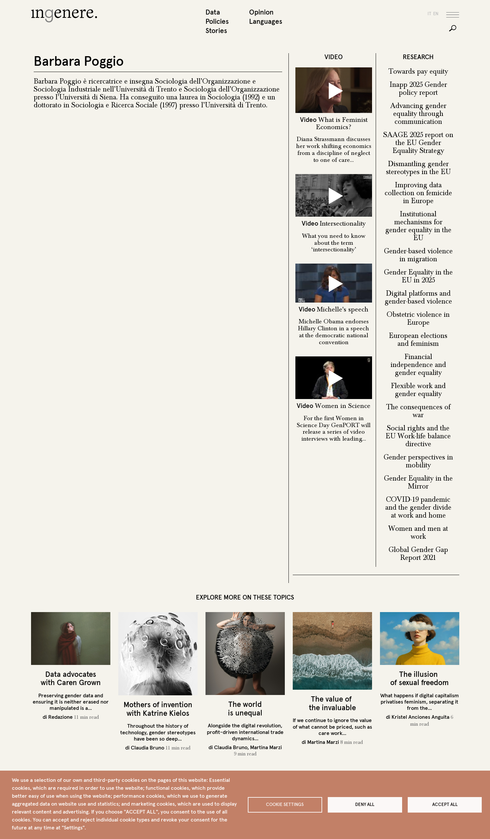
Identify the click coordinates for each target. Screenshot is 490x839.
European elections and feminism (418, 340)
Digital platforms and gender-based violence (418, 298)
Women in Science (342, 407)
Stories (216, 31)
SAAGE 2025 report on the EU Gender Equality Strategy (418, 143)
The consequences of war (418, 411)
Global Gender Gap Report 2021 (418, 554)
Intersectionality (343, 224)
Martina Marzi (266, 748)
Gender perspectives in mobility (418, 462)
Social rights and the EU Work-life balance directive (418, 436)
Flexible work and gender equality (418, 390)
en (435, 14)
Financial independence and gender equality (418, 365)
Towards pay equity (418, 72)
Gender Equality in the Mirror (418, 483)
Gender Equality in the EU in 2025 (418, 277)
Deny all (364, 804)
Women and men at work (418, 533)
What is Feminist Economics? (341, 123)
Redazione (60, 717)
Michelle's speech (342, 310)
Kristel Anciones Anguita (420, 717)
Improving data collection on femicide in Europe (418, 193)
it (429, 14)
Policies (217, 22)
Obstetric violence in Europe (418, 319)
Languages (265, 22)
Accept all (445, 804)
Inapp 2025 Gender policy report (418, 89)
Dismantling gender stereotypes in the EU (418, 168)
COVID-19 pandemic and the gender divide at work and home (418, 508)
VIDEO (333, 57)
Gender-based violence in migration (418, 255)
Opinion (261, 12)
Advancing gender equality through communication (418, 114)
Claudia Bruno (147, 748)
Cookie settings (285, 804)
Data (213, 12)
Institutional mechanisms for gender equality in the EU (418, 226)
